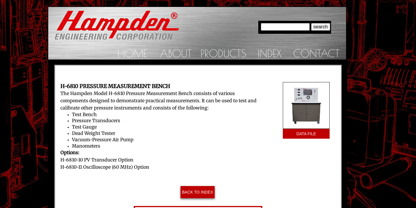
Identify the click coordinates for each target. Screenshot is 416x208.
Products (223, 53)
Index (269, 53)
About (176, 53)
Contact (316, 53)
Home (132, 53)
